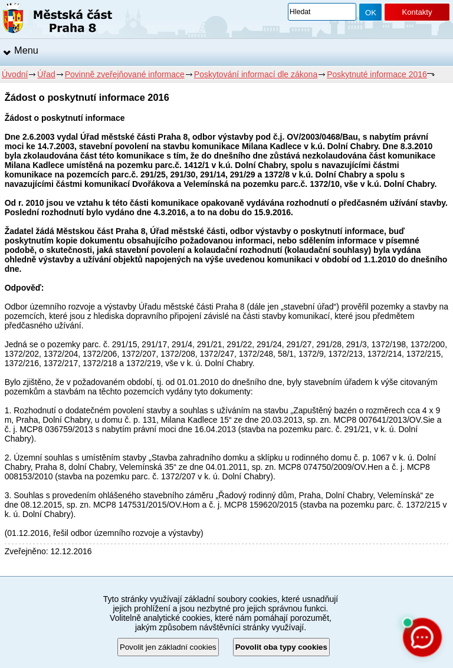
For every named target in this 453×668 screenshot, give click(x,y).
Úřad (46, 74)
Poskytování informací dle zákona (255, 74)
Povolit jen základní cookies (168, 647)
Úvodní (15, 74)
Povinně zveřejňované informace (125, 74)
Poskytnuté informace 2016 (377, 74)
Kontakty (417, 12)
